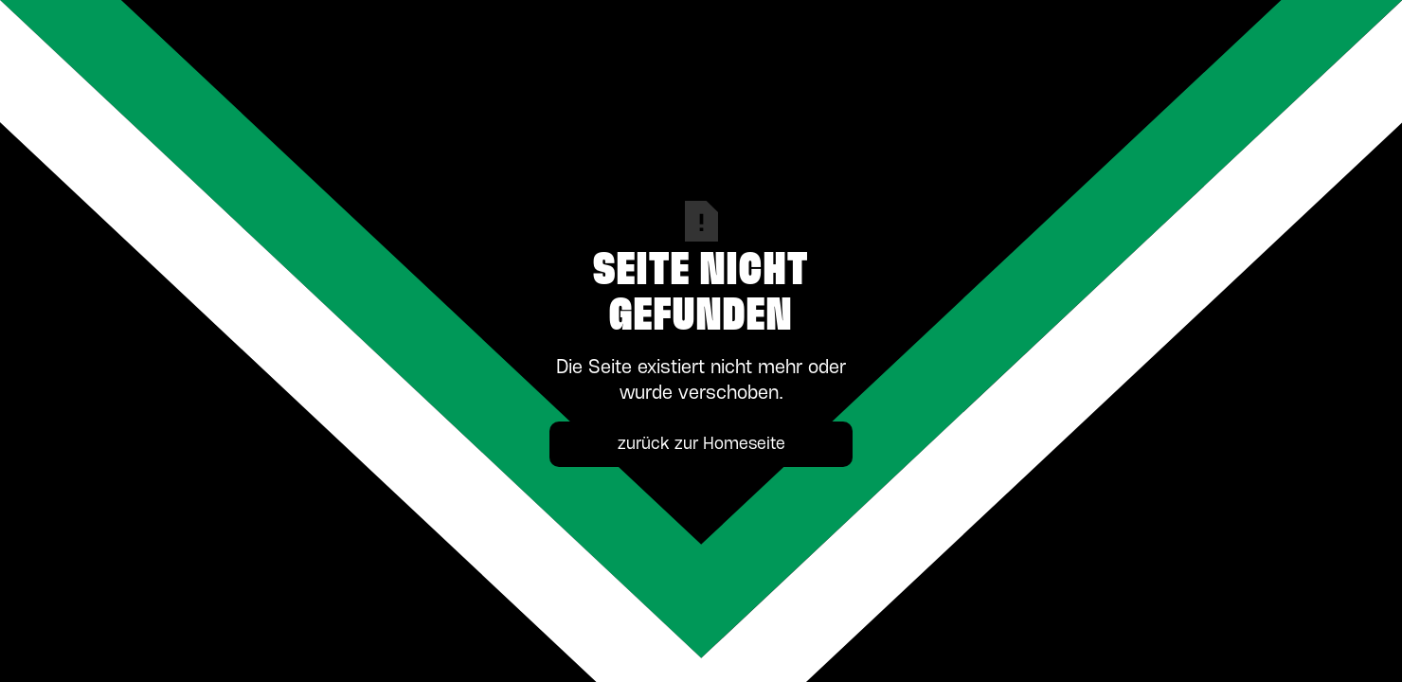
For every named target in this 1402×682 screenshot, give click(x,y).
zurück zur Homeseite (701, 444)
